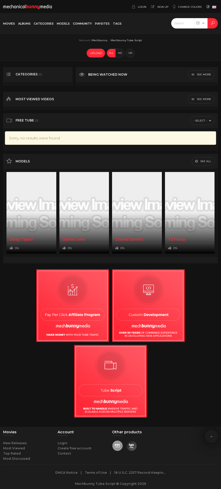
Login (62, 443)
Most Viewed (14, 448)
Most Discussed (16, 459)
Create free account (74, 448)
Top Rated (12, 453)
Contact (64, 453)
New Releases (15, 443)
